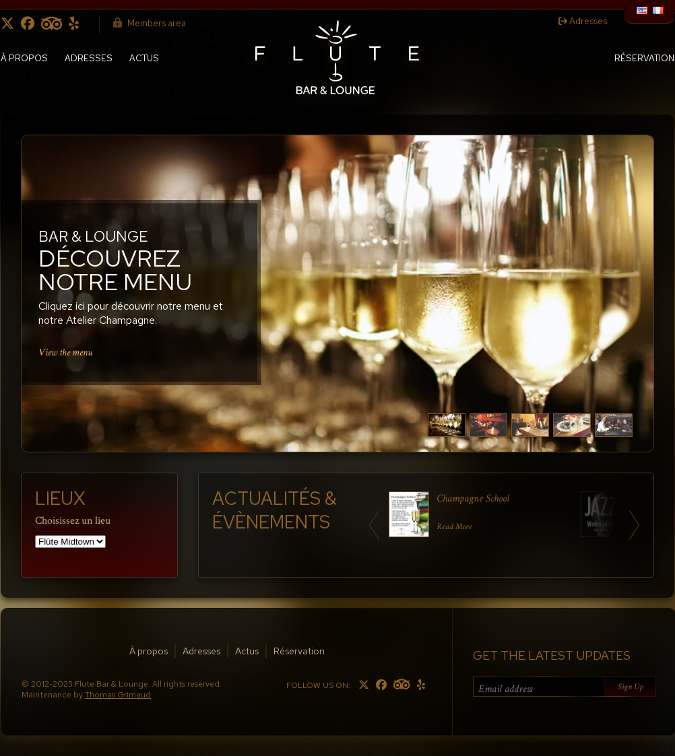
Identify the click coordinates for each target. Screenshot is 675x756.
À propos (24, 58)
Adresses (582, 21)
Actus (144, 58)
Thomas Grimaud (118, 694)
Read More (454, 526)
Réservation (644, 58)
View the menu (65, 352)
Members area (149, 23)
